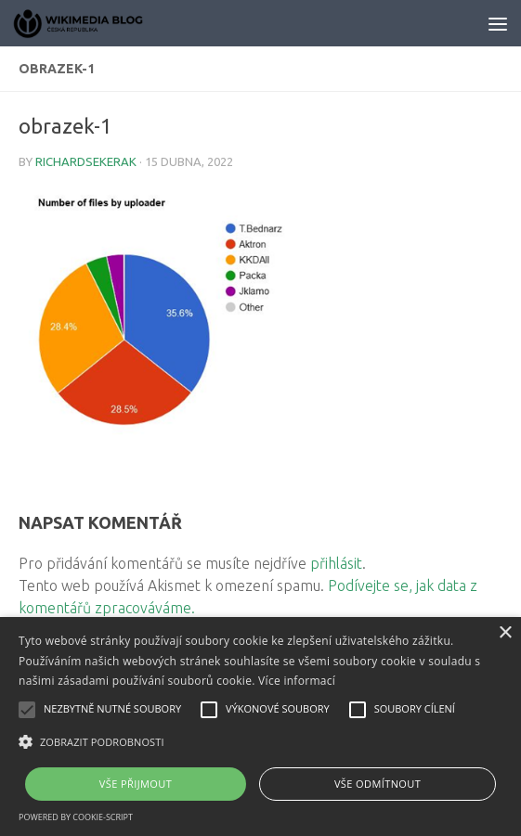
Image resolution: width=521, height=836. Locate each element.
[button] (260, 742)
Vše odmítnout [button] (377, 784)
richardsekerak (86, 161)
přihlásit (336, 563)
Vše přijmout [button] (135, 784)
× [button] (505, 633)
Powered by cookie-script (76, 817)
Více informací (296, 680)
